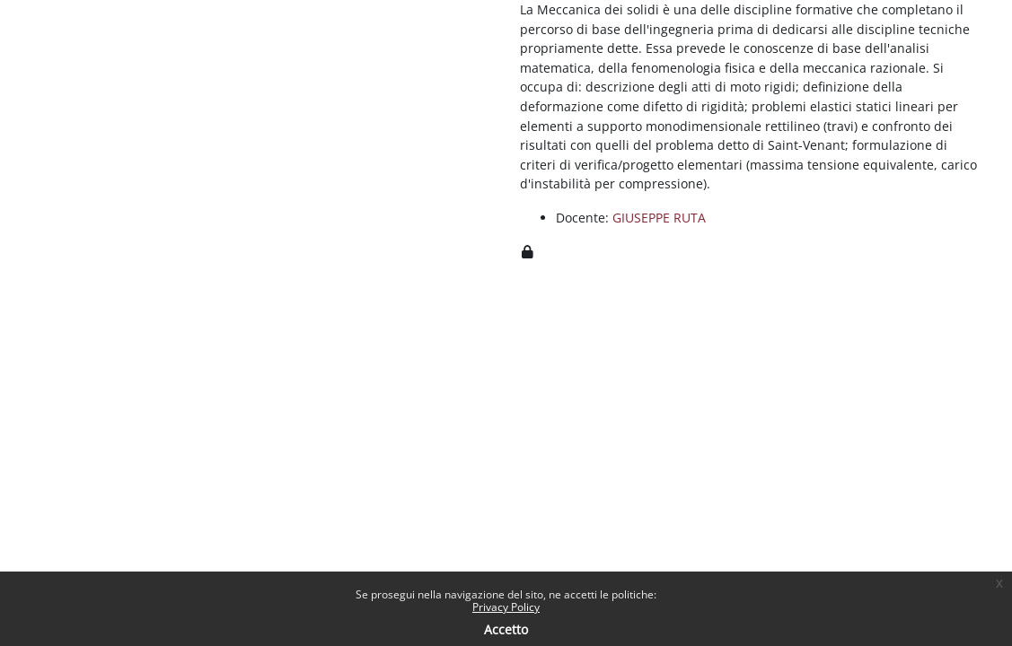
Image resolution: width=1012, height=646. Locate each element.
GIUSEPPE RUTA (659, 217)
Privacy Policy (506, 607)
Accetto (506, 629)
